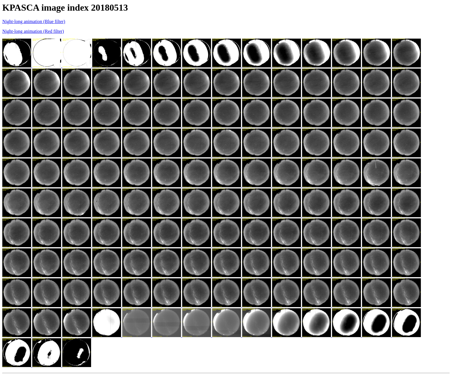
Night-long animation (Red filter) (33, 31)
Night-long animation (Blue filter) (33, 21)
